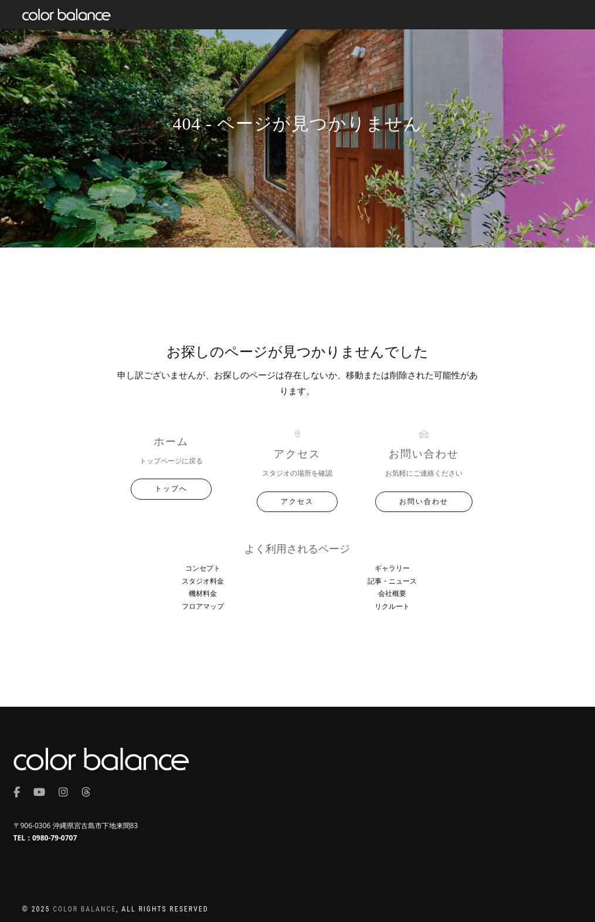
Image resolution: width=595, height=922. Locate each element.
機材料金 (203, 593)
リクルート (392, 606)
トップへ (171, 488)
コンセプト (202, 568)
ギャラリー (392, 568)
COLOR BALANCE (84, 909)
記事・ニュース (392, 581)
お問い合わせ (423, 501)
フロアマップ (203, 606)
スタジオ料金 (203, 581)
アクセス (297, 501)
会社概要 (392, 593)
